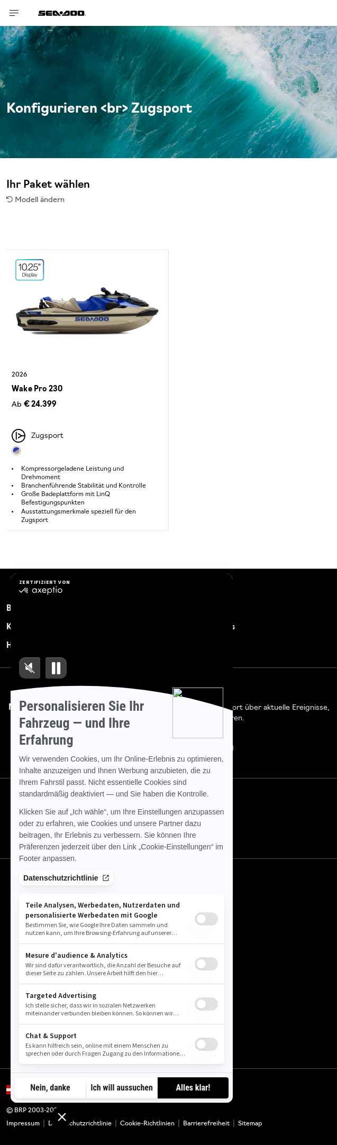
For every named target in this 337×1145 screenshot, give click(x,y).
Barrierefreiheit (206, 1124)
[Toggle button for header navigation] (14, 13)
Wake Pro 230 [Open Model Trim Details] (37, 389)
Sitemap (250, 1124)
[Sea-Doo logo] (62, 13)
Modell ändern (35, 200)
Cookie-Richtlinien (147, 1124)
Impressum (23, 1124)
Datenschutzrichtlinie (80, 1124)
